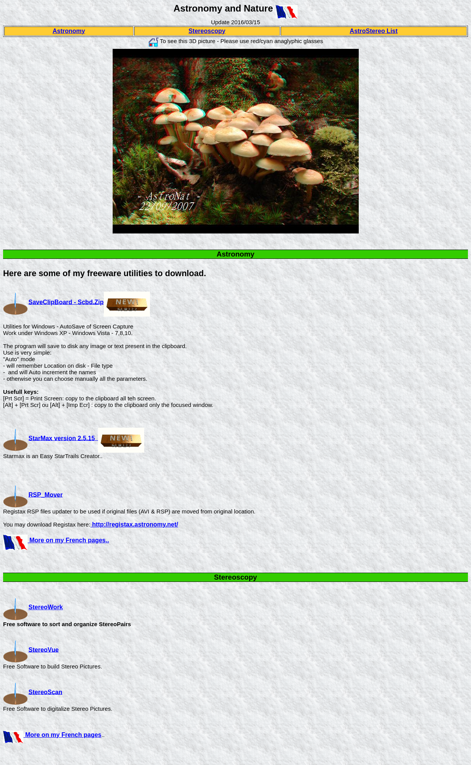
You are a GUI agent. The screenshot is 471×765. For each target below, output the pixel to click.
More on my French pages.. (68, 540)
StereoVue (43, 649)
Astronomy (69, 31)
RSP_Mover (45, 494)
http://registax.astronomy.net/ (134, 524)
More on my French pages (62, 735)
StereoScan (32, 691)
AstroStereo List (374, 31)
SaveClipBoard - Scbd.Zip (66, 301)
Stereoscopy (206, 31)
